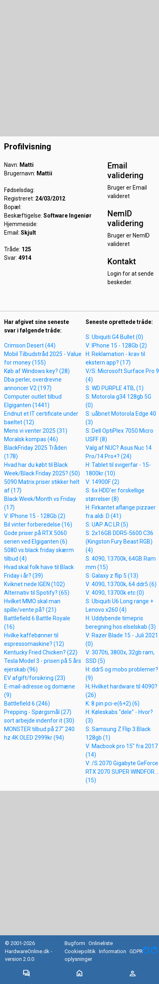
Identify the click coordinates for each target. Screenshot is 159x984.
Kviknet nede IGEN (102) (34, 584)
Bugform (74, 943)
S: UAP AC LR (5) (107, 524)
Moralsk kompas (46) (31, 439)
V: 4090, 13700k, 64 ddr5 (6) (121, 584)
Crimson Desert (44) (30, 345)
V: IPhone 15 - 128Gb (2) (34, 516)
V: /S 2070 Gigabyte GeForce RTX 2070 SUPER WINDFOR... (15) (122, 771)
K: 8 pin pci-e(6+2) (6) (113, 703)
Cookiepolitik (80, 951)
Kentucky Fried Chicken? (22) (40, 652)
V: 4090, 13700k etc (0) (115, 592)
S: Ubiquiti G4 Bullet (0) (114, 337)
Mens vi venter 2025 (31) (35, 430)
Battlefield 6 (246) (27, 703)
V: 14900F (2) (102, 482)
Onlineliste (100, 943)
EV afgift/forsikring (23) (34, 678)
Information (112, 951)
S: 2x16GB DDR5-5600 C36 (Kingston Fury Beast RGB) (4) (119, 541)
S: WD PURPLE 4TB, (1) (115, 388)
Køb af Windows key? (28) (37, 371)
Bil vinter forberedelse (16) (38, 524)
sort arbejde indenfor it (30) (39, 720)
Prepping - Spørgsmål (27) (37, 712)
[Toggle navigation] (26, 974)
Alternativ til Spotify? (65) (36, 592)
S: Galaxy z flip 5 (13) (112, 575)
